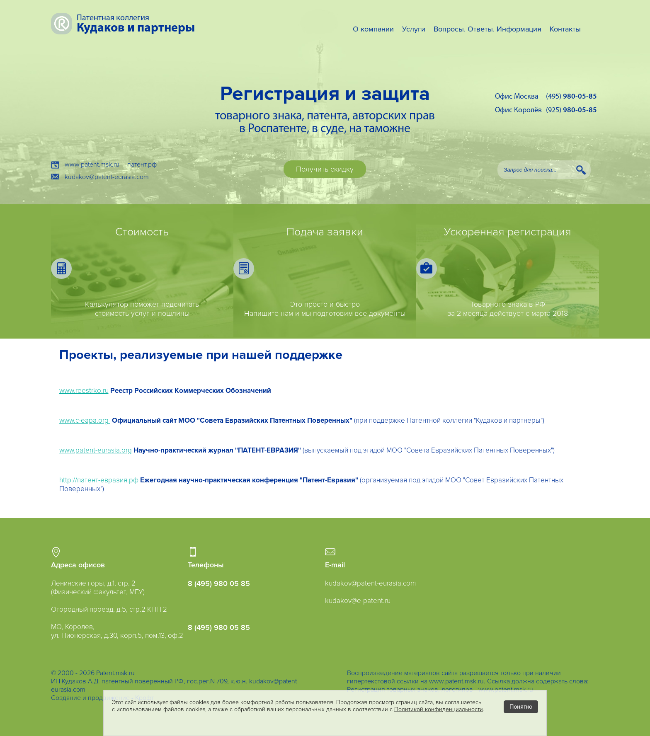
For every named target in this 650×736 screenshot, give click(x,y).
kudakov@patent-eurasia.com (107, 177)
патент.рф (142, 164)
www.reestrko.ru (84, 390)
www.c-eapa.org (84, 420)
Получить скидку (325, 169)
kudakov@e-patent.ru (357, 600)
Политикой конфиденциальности (438, 709)
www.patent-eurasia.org (95, 450)
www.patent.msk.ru (92, 164)
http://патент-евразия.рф (98, 480)
